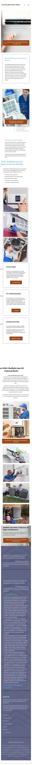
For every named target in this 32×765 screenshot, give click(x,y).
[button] (16, 594)
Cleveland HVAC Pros (11, 5)
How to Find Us (8, 687)
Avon (6, 559)
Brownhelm (12, 561)
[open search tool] (24, 4)
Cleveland (26, 381)
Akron (16, 383)
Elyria (12, 559)
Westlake (24, 559)
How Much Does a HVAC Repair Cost (13, 685)
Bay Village (19, 559)
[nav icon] (28, 4)
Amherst (15, 559)
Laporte (8, 561)
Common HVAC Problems (11, 594)
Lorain (9, 559)
